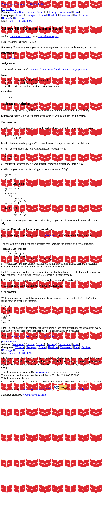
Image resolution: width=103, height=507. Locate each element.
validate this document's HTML (35, 407)
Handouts (53, 15)
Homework (66, 15)
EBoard (12, 58)
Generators (8, 305)
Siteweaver (41, 390)
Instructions (65, 12)
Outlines (85, 15)
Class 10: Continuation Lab (31, 28)
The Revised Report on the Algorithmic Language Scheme (58, 69)
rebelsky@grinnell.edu (34, 412)
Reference (19, 18)
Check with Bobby (79, 407)
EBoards (19, 15)
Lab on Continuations (19, 104)
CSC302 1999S (25, 20)
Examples (31, 15)
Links (76, 12)
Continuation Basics (20, 36)
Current (31, 12)
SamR (12, 20)
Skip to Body (9, 9)
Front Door (18, 12)
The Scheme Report (48, 36)
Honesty (52, 12)
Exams (42, 15)
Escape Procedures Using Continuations (26, 240)
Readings (7, 18)
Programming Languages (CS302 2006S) (22, 4)
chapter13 (50, 247)
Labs (76, 15)
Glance (40, 12)
